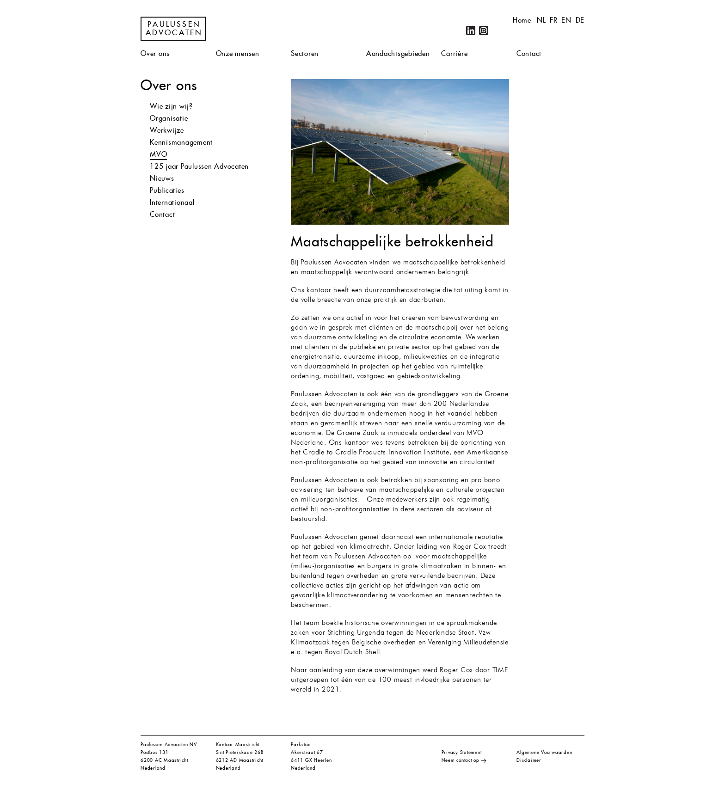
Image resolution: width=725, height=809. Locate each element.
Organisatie (169, 118)
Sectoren (305, 53)
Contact (528, 53)
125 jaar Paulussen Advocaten (199, 166)
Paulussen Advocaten (174, 28)
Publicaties (167, 190)
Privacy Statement (462, 752)
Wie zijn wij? (171, 106)
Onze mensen (237, 53)
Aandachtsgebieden (398, 53)
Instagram (483, 30)
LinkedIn (470, 30)
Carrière (454, 53)
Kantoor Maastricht (238, 745)
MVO (158, 154)
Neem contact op (460, 760)
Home (522, 20)
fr (554, 20)
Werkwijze (167, 130)
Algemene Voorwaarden (544, 752)
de (580, 20)
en (566, 20)
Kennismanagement (181, 142)
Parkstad (301, 745)
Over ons (155, 53)
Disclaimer (528, 760)
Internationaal (172, 202)
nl (541, 20)
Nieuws (162, 178)
